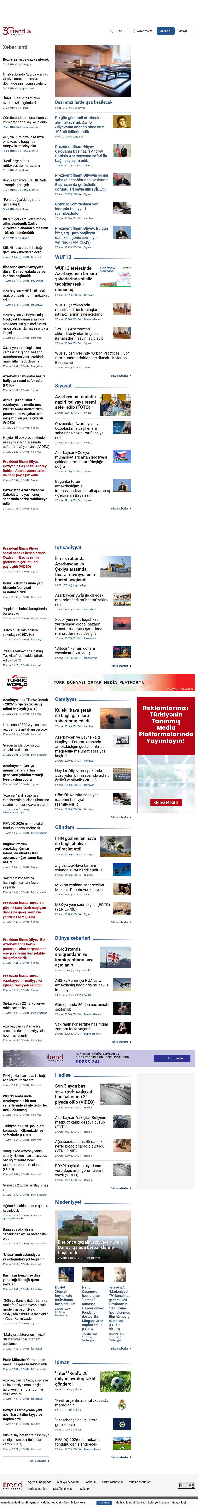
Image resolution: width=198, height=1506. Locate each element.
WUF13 (63, 257)
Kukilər (84, 1489)
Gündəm (64, 827)
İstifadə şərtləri (37, 1489)
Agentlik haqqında (39, 1482)
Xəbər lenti (15, 47)
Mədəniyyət (68, 1202)
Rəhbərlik (90, 1482)
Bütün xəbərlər (119, 375)
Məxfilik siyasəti (63, 1489)
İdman (62, 1362)
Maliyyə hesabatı (68, 1482)
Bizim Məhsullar (112, 1482)
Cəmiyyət (65, 699)
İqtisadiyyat (68, 547)
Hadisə (63, 1075)
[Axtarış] (111, 31)
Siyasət (63, 386)
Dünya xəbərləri (72, 938)
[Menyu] (185, 31)
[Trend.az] (17, 31)
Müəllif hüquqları (140, 1482)
